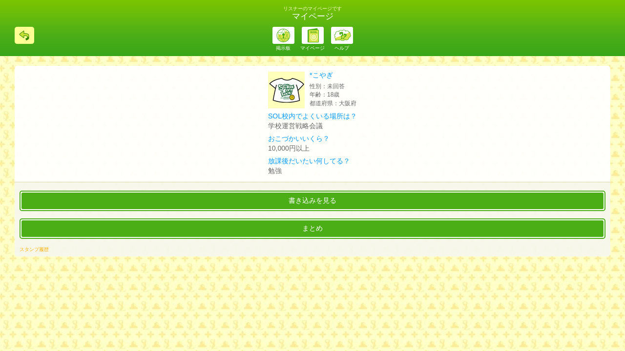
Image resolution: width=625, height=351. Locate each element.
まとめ (312, 228)
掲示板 (283, 48)
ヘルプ (341, 48)
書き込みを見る (312, 200)
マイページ (312, 48)
